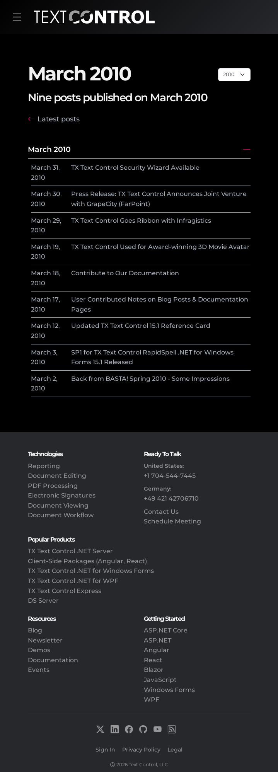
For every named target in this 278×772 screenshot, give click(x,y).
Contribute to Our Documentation (125, 273)
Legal (174, 749)
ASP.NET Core (166, 630)
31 (55, 167)
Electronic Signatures (62, 495)
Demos (39, 650)
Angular (156, 650)
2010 (38, 177)
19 (56, 247)
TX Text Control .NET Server (70, 551)
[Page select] (234, 74)
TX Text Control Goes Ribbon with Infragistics (141, 220)
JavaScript (160, 679)
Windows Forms (169, 690)
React (153, 660)
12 (55, 325)
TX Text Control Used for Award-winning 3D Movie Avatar (160, 247)
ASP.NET (157, 640)
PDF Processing (53, 485)
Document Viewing (58, 505)
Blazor (154, 669)
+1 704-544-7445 (170, 475)
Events (38, 669)
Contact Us (161, 511)
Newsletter (45, 640)
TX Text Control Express (64, 591)
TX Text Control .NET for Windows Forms (91, 570)
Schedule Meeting (172, 521)
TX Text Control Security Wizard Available (135, 167)
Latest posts (59, 119)
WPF (151, 699)
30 (56, 194)
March (41, 167)
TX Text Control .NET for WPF (73, 581)
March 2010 (49, 149)
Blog (35, 630)
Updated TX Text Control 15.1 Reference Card (140, 325)
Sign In (105, 749)
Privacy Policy (141, 749)
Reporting (44, 466)
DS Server (43, 600)
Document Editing (57, 475)
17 (56, 299)
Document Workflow (61, 515)
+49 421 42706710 (171, 498)
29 (56, 220)
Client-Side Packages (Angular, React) (87, 561)
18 (56, 273)
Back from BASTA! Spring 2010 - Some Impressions (150, 378)
